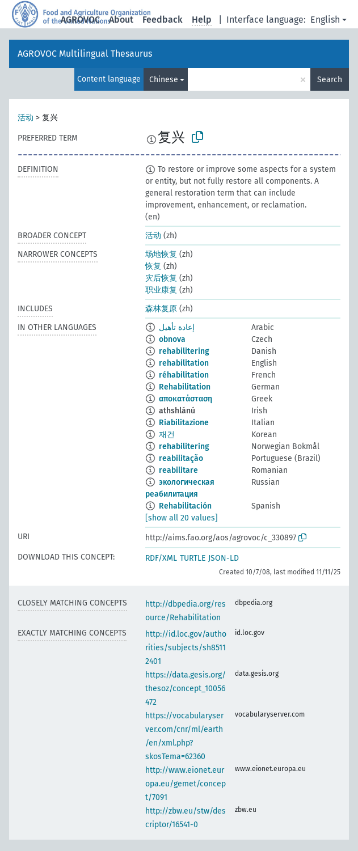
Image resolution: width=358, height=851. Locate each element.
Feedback (162, 19)
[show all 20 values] (181, 518)
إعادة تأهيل (177, 327)
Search (329, 79)
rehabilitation (184, 363)
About (121, 19)
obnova (172, 339)
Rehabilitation (184, 387)
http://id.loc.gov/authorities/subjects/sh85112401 (185, 647)
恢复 (153, 266)
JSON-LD (223, 558)
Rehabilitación (185, 506)
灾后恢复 (161, 278)
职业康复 (161, 290)
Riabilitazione (184, 422)
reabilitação (181, 458)
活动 (25, 117)
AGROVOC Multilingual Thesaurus (85, 53)
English (325, 19)
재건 (167, 434)
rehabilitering (184, 351)
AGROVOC (80, 19)
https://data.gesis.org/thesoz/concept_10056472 (185, 688)
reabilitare (178, 470)
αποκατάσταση (185, 399)
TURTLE (192, 558)
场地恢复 (161, 254)
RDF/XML (161, 558)
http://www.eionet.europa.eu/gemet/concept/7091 (185, 783)
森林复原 (161, 309)
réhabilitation (184, 375)
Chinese (163, 79)
